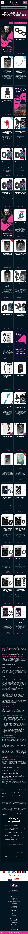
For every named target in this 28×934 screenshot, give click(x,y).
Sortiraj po (24, 21)
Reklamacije (14, 926)
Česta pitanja (14, 922)
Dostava (14, 927)
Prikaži (11, 21)
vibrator (11, 751)
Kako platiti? (14, 924)
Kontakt (14, 915)
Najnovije (20, 22)
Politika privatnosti (14, 929)
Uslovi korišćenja (14, 920)
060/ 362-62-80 (14, 932)
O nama (14, 913)
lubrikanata (9, 799)
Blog (14, 912)
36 (11, 22)
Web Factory (14, 892)
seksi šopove (20, 654)
